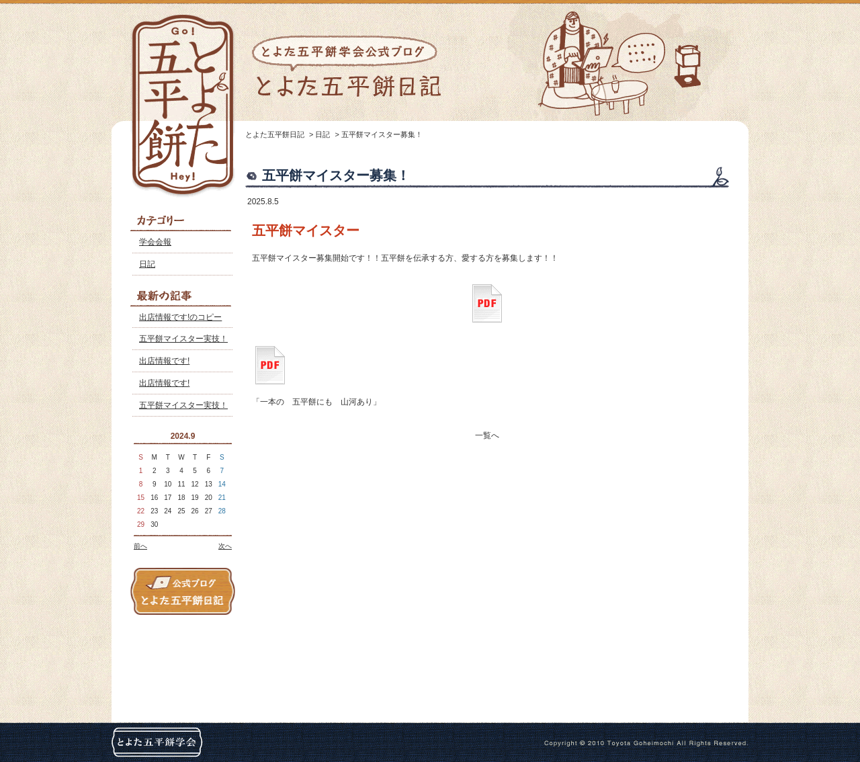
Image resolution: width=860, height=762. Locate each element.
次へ (225, 546)
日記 (147, 264)
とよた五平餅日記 (274, 134)
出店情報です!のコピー (180, 317)
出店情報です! (164, 361)
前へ (140, 546)
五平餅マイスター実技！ (183, 338)
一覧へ (487, 435)
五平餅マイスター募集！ (382, 134)
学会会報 (155, 242)
